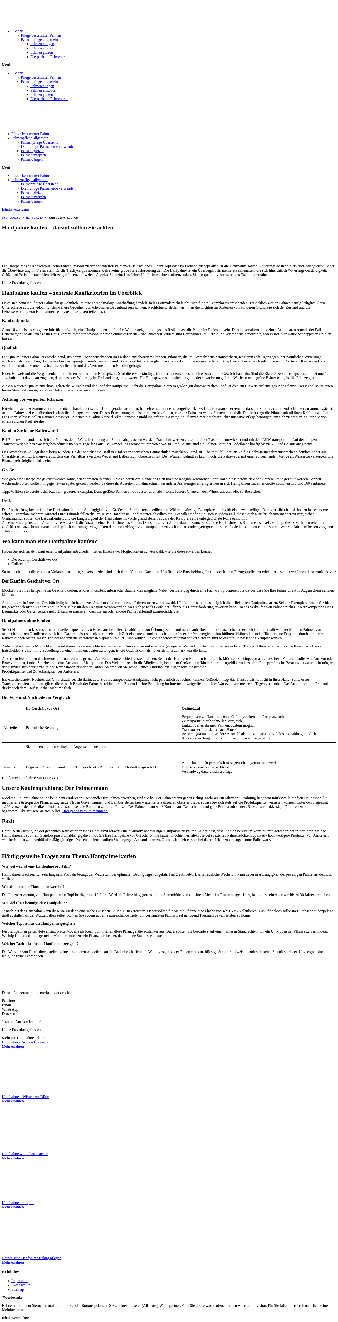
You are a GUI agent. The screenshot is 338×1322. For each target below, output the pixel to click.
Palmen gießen (41, 52)
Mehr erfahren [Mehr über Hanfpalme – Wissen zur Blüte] (13, 1101)
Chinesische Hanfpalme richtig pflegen (31, 1258)
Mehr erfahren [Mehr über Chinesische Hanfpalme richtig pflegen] (13, 1262)
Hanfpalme (34, 217)
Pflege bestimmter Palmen (41, 35)
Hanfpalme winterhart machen (25, 1154)
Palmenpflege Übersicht (39, 142)
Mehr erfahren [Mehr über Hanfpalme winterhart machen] (13, 1158)
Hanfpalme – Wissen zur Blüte (25, 1097)
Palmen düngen (42, 44)
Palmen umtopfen (43, 48)
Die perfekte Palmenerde (49, 57)
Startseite (11, 217)
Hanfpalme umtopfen (18, 1203)
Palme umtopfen (33, 155)
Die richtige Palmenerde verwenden (48, 147)
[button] (169, 65)
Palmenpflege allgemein (39, 40)
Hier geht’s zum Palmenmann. (85, 811)
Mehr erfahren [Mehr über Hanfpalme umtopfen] (13, 1207)
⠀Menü (17, 31)
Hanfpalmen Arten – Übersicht (25, 1042)
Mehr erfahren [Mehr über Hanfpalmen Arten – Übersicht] (13, 1046)
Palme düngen (32, 159)
